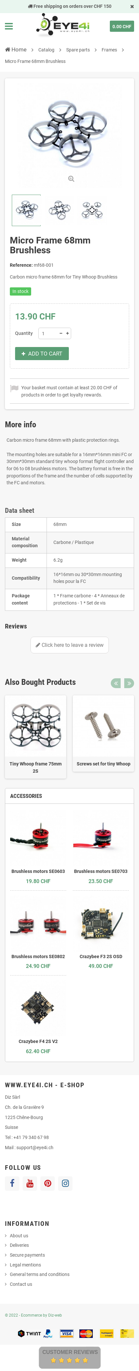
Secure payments (27, 1255)
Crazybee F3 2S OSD (101, 956)
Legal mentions (25, 1264)
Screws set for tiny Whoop (103, 763)
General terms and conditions (40, 1274)
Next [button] (129, 683)
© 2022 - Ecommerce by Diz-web (33, 1315)
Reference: (21, 265)
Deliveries (19, 1245)
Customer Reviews (70, 1352)
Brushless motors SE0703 (101, 871)
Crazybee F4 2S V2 (38, 1041)
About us (19, 1235)
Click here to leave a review (70, 645)
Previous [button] (116, 683)
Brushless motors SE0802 (38, 956)
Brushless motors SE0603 (38, 871)
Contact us (21, 1284)
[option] (36, 737)
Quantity (24, 333)
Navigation (9, 26)
